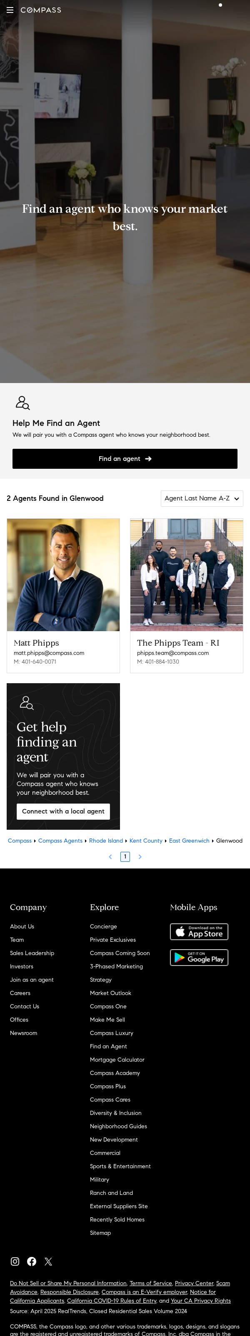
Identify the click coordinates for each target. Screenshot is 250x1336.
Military (99, 1179)
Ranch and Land (111, 1193)
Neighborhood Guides (118, 1126)
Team (17, 939)
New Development (114, 1139)
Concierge (103, 926)
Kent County (146, 840)
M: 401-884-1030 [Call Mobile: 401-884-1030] (158, 661)
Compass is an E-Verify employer (144, 1292)
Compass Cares (110, 1099)
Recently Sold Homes (117, 1219)
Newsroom (23, 1033)
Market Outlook (110, 993)
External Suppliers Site (119, 1206)
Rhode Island (106, 840)
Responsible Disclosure (69, 1292)
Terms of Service (151, 1283)
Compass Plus (108, 1086)
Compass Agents (60, 840)
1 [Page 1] (125, 856)
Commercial (105, 1153)
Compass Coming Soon (120, 953)
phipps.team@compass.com (173, 653)
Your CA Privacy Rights (201, 1300)
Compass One (108, 1006)
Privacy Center (194, 1283)
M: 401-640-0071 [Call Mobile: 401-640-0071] (35, 661)
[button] (10, 10)
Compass (20, 840)
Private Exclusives (113, 939)
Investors (21, 966)
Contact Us (24, 1006)
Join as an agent (32, 979)
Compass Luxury (111, 1033)
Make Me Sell (107, 1019)
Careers (20, 993)
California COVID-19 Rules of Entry (111, 1300)
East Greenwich (189, 840)
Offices (19, 1019)
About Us (22, 926)
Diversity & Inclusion (116, 1113)
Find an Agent (108, 1046)
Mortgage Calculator (117, 1059)
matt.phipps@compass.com (49, 653)
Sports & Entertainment (120, 1166)
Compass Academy (115, 1073)
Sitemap (100, 1232)
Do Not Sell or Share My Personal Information (68, 1283)
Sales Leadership (32, 953)
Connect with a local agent (63, 811)
